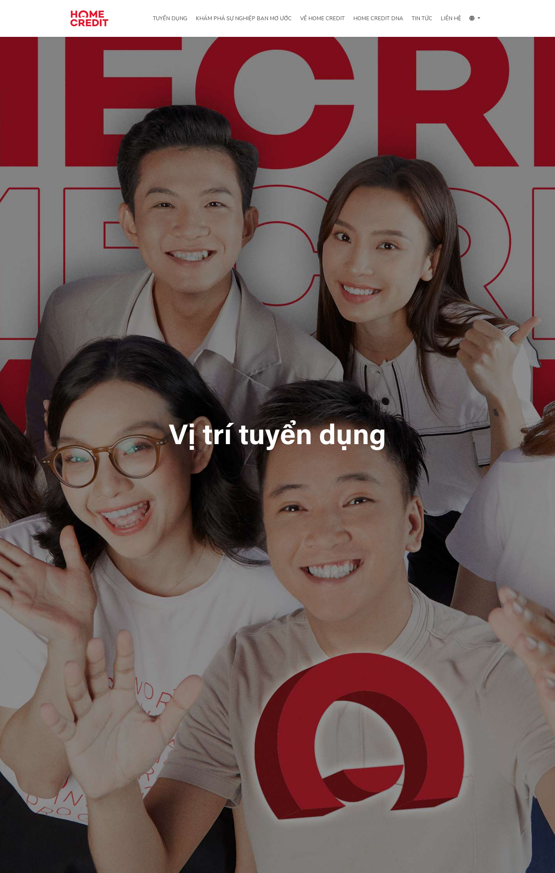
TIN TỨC (422, 19)
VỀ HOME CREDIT (322, 19)
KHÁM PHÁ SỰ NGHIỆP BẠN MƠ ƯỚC (244, 19)
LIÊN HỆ (451, 19)
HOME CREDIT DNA (378, 19)
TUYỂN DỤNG (170, 19)
